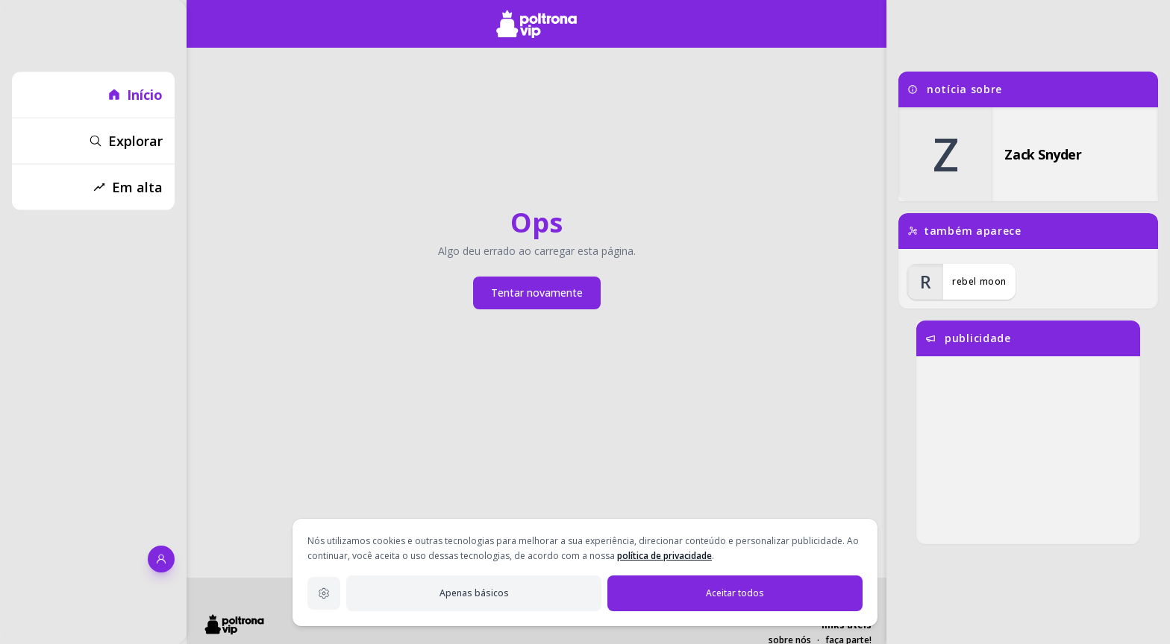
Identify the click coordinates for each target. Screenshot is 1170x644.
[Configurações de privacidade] (323, 593)
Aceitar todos (735, 593)
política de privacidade (664, 555)
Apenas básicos (474, 593)
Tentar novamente (537, 292)
